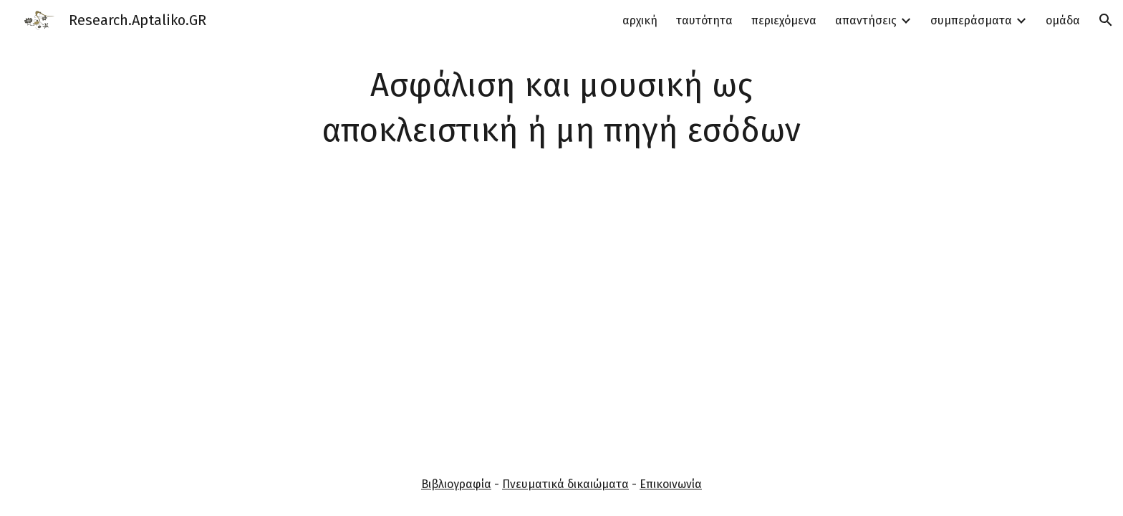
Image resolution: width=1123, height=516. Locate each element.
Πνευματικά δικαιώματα (565, 484)
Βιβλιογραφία (456, 484)
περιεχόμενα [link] (783, 20)
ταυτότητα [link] (704, 20)
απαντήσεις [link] (866, 20)
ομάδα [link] (1063, 20)
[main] (561, 107)
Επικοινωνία (671, 484)
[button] (1106, 20)
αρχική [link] (639, 20)
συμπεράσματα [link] (971, 20)
